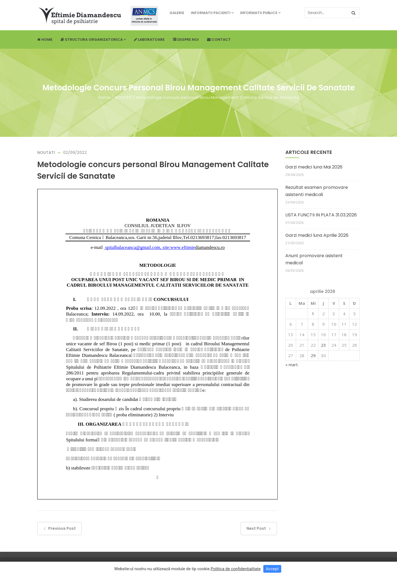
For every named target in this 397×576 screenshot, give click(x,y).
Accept (272, 568)
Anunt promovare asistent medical (314, 259)
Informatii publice (260, 12)
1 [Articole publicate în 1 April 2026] (313, 313)
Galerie (177, 12)
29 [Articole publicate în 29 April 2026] (313, 355)
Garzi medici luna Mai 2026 (313, 167)
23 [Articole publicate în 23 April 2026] (323, 345)
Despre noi (186, 39)
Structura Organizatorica (93, 39)
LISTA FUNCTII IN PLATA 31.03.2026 (321, 215)
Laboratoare (149, 39)
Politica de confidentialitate (236, 568)
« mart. (292, 364)
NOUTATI (123, 97)
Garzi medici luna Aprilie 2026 (316, 235)
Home (44, 39)
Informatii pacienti (212, 12)
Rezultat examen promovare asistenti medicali (316, 191)
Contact (219, 39)
